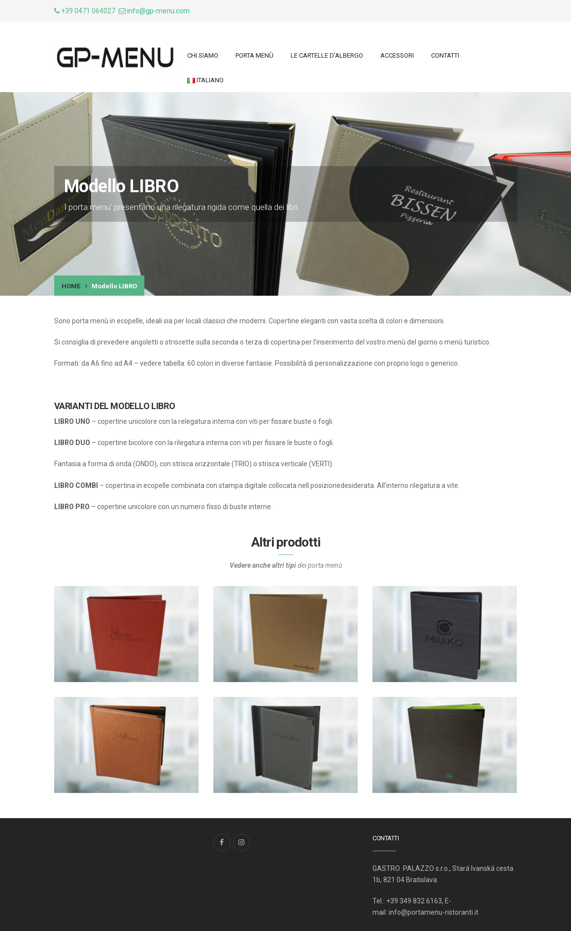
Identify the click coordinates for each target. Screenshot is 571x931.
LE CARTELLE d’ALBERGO (327, 55)
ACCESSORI (397, 55)
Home (71, 286)
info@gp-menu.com (158, 11)
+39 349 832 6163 (414, 901)
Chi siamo (202, 55)
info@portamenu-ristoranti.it (433, 912)
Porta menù (254, 55)
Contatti (445, 55)
